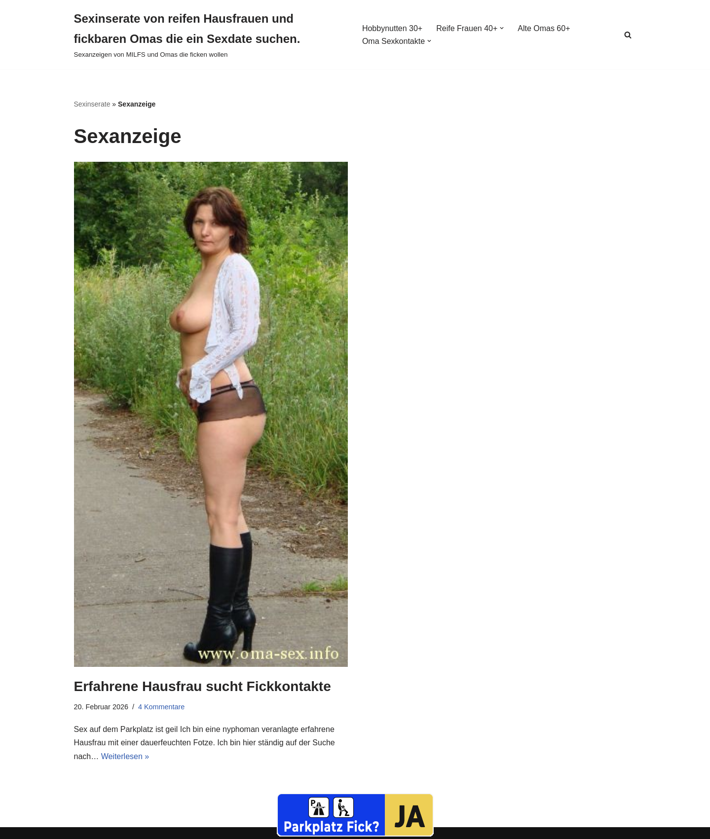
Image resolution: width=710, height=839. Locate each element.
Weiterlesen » (125, 756)
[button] (502, 28)
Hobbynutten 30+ (392, 28)
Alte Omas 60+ (544, 28)
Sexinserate (92, 104)
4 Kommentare (161, 707)
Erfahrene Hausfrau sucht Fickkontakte (202, 686)
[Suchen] (628, 34)
